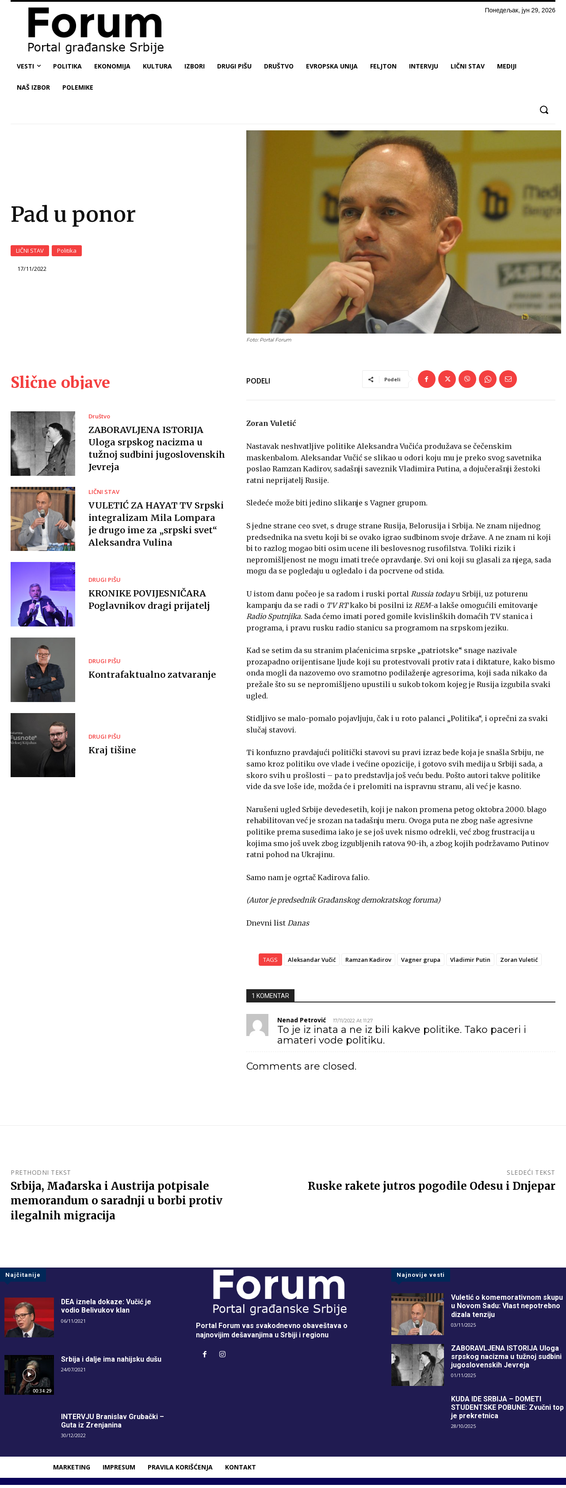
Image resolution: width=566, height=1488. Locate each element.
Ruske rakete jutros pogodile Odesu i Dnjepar (431, 1189)
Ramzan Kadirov (368, 963)
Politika (67, 252)
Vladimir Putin (470, 963)
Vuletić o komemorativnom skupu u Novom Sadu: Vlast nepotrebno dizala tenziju (507, 1308)
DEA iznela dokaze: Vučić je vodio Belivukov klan (106, 1309)
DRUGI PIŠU (104, 583)
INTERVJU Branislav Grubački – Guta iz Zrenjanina (112, 1424)
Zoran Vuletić (519, 963)
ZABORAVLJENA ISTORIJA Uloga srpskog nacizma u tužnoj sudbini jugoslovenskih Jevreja (506, 1359)
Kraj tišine (111, 753)
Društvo (99, 419)
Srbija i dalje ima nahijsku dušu (111, 1362)
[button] (543, 109)
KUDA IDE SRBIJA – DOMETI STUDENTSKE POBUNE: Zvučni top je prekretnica (508, 1410)
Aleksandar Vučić (312, 963)
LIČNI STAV (30, 252)
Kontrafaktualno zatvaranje (150, 677)
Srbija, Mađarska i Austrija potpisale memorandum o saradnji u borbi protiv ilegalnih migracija (116, 1204)
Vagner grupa (420, 963)
